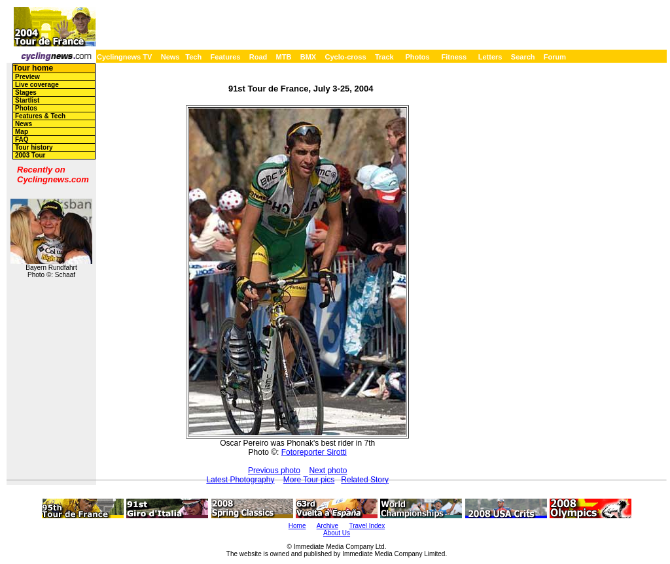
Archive (327, 525)
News (170, 57)
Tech (193, 57)
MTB (284, 57)
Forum (555, 57)
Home (297, 525)
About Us (336, 533)
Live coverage (37, 84)
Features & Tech (40, 116)
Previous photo (274, 470)
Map (21, 131)
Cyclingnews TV (124, 57)
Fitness (454, 57)
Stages (26, 92)
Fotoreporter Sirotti (314, 452)
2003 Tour (30, 155)
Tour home (33, 68)
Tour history (34, 147)
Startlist (27, 100)
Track (384, 57)
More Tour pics (308, 479)
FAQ (22, 139)
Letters (490, 57)
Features (226, 57)
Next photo (328, 470)
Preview (27, 76)
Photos (417, 57)
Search (523, 57)
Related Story (365, 479)
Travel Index (367, 525)
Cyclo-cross (345, 57)
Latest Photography (240, 479)
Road (258, 57)
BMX (308, 57)
